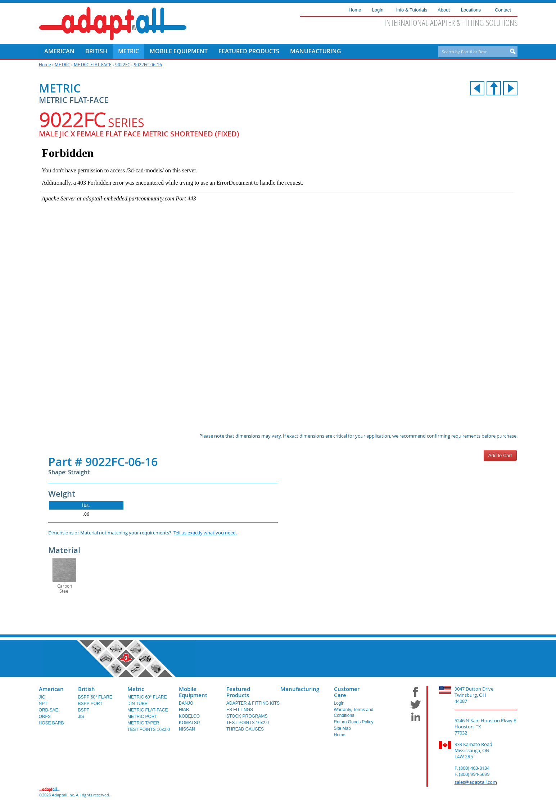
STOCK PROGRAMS (246, 716)
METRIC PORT (142, 716)
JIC (42, 697)
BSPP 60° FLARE (95, 697)
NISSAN (187, 729)
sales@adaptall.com (476, 782)
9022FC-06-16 (148, 64)
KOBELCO (189, 716)
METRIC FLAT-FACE (93, 64)
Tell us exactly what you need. (205, 532)
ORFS (45, 716)
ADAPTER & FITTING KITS (253, 703)
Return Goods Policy (354, 721)
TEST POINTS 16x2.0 (148, 729)
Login (339, 703)
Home (45, 64)
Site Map (342, 728)
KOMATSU (189, 722)
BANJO (186, 703)
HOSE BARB (51, 723)
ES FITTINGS (239, 709)
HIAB (184, 709)
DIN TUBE (137, 703)
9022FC (122, 64)
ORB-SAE (48, 710)
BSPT (83, 710)
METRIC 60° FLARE (147, 697)
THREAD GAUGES (245, 729)
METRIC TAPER (143, 723)
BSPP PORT (90, 703)
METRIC (62, 64)
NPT (43, 703)
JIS (81, 716)
